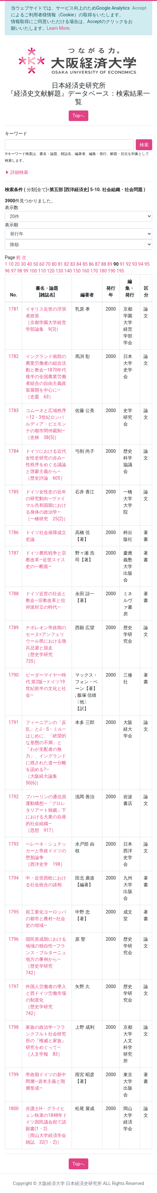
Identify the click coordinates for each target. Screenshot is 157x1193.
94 (141, 264)
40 (29, 264)
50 (35, 264)
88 (103, 264)
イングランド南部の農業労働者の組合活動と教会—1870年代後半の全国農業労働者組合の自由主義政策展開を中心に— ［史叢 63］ (46, 376)
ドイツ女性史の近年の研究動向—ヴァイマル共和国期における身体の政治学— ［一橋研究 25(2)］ (47, 505)
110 (42, 270)
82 (66, 264)
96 (7, 270)
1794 (14, 878)
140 (68, 270)
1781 (14, 309)
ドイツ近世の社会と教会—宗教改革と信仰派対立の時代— (46, 600)
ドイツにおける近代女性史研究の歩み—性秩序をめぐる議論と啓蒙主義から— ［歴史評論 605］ (46, 465)
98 (19, 270)
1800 (14, 1108)
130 (59, 270)
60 (42, 264)
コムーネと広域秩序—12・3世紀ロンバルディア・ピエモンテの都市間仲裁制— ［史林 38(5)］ (46, 424)
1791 (14, 722)
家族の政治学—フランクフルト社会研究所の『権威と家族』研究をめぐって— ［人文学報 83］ (46, 1041)
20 (17, 264)
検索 (144, 144)
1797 (14, 986)
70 (48, 264)
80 (54, 264)
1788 (14, 593)
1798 (14, 1027)
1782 (14, 356)
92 (128, 264)
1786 (14, 532)
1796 (14, 939)
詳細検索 (16, 172)
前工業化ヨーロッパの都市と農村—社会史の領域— (46, 918)
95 (147, 264)
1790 (14, 675)
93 (134, 264)
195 (120, 270)
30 (23, 264)
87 (97, 264)
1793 (14, 844)
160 (86, 270)
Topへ (79, 115)
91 (122, 264)
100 (33, 270)
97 (13, 270)
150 (77, 270)
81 (60, 264)
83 (72, 264)
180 (103, 270)
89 (109, 264)
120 (51, 270)
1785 (14, 491)
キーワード (16, 133)
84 (79, 264)
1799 (14, 1074)
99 (26, 270)
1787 (14, 553)
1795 (14, 911)
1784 (14, 451)
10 (10, 264)
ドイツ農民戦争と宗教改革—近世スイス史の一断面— (46, 559)
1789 (14, 627)
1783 (14, 410)
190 (112, 270)
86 (91, 264)
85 (85, 264)
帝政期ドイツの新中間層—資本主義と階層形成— (46, 1081)
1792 (14, 796)
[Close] (139, 8)
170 (94, 270)
